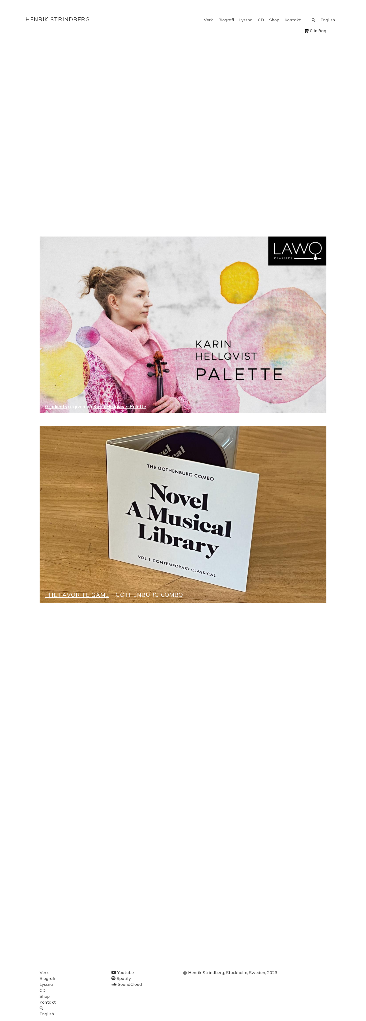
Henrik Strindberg (58, 19)
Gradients (56, 406)
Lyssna (246, 20)
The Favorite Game (77, 594)
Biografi (226, 20)
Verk (208, 20)
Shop (274, 20)
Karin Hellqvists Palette (119, 406)
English (328, 20)
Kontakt (293, 20)
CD (261, 20)
